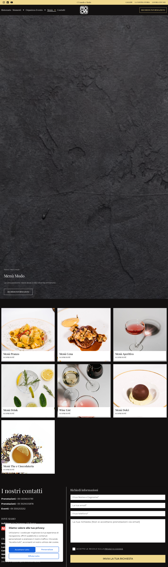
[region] (34, 543)
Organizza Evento (36, 10)
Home (6, 270)
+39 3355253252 (13, 509)
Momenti (18, 10)
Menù (51, 10)
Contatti (61, 10)
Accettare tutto (34, 556)
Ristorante (6, 10)
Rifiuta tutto (46, 550)
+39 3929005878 (17, 504)
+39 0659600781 (17, 499)
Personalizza (21, 550)
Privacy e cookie (113, 549)
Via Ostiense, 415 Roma (18, 523)
